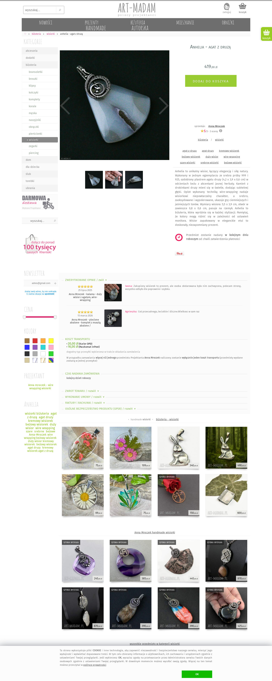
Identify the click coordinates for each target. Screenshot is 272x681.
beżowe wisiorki (233, 162)
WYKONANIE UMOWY (85, 397)
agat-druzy (208, 150)
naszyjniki (35, 120)
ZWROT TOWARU (82, 391)
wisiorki (219, 139)
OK (197, 674)
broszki (33, 78)
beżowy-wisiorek (191, 156)
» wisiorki (32, 140)
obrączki (34, 127)
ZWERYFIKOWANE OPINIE (86, 280)
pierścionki (35, 133)
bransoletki (35, 72)
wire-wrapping (232, 156)
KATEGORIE (33, 41)
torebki (30, 181)
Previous (65, 106)
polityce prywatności (94, 664)
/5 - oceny (209, 131)
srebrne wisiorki (210, 162)
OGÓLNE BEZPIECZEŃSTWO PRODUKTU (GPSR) (100, 408)
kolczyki (33, 92)
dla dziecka (32, 167)
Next (163, 106)
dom (28, 160)
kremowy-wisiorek (229, 150)
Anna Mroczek (216, 126)
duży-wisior (212, 156)
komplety (34, 99)
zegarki (33, 146)
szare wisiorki (187, 162)
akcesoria (32, 50)
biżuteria (31, 65)
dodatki (30, 57)
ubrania (30, 188)
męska (33, 113)
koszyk (242, 12)
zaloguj (227, 12)
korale (32, 106)
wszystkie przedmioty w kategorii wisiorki (155, 644)
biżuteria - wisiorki (167, 419)
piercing (33, 153)
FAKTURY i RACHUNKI (85, 402)
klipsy (32, 85)
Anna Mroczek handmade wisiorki (154, 532)
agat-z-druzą (189, 150)
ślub (28, 174)
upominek (49, 294)
